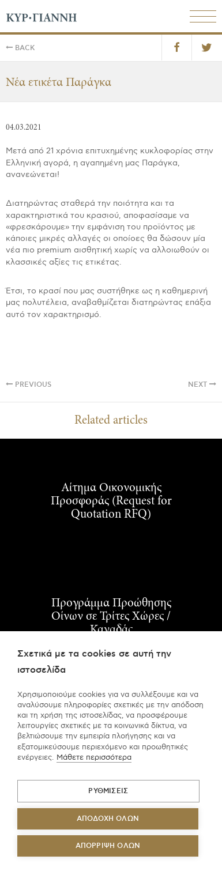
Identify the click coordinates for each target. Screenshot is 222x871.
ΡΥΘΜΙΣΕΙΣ (108, 791)
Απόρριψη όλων (108, 846)
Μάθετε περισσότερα (94, 757)
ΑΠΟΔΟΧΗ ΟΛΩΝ (108, 819)
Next (202, 384)
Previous (28, 384)
